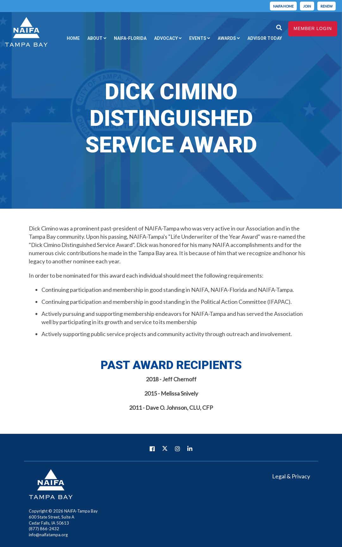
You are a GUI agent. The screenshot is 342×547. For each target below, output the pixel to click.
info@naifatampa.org (48, 534)
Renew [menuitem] (326, 6)
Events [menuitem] (193, 37)
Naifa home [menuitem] (283, 6)
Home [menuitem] (67, 37)
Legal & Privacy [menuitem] (291, 476)
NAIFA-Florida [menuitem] (125, 37)
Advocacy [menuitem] (161, 37)
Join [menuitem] (307, 6)
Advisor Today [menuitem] (262, 37)
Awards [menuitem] (224, 37)
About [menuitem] (89, 37)
